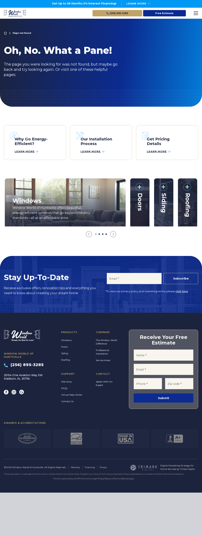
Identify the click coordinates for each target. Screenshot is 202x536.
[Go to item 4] (106, 278)
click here (181, 334)
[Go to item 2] (99, 278)
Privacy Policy (104, 522)
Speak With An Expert (104, 427)
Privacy (106, 510)
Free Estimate (164, 13)
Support (68, 417)
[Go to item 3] (103, 278)
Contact (103, 417)
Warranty (66, 425)
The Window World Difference (106, 385)
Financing (92, 510)
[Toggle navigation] (196, 13)
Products (69, 375)
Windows (66, 383)
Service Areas (103, 403)
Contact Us (67, 444)
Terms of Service (121, 522)
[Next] (113, 277)
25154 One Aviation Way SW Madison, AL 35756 (23, 420)
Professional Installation (102, 395)
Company (103, 375)
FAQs (64, 431)
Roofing (65, 403)
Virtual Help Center (71, 438)
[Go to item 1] (96, 278)
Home (5, 33)
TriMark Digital (188, 512)
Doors (64, 390)
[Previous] (89, 277)
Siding (64, 396)
